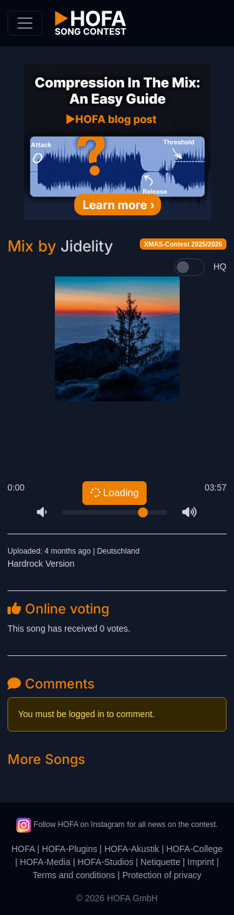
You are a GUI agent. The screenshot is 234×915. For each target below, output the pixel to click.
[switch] (189, 267)
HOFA (22, 849)
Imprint (200, 862)
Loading (114, 493)
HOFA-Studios (105, 862)
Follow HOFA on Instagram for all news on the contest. (117, 824)
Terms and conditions (73, 875)
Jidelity (87, 246)
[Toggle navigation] (24, 23)
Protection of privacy (162, 875)
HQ (220, 267)
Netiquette (160, 862)
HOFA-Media (45, 862)
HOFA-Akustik (131, 849)
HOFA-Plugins (69, 849)
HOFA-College (194, 849)
